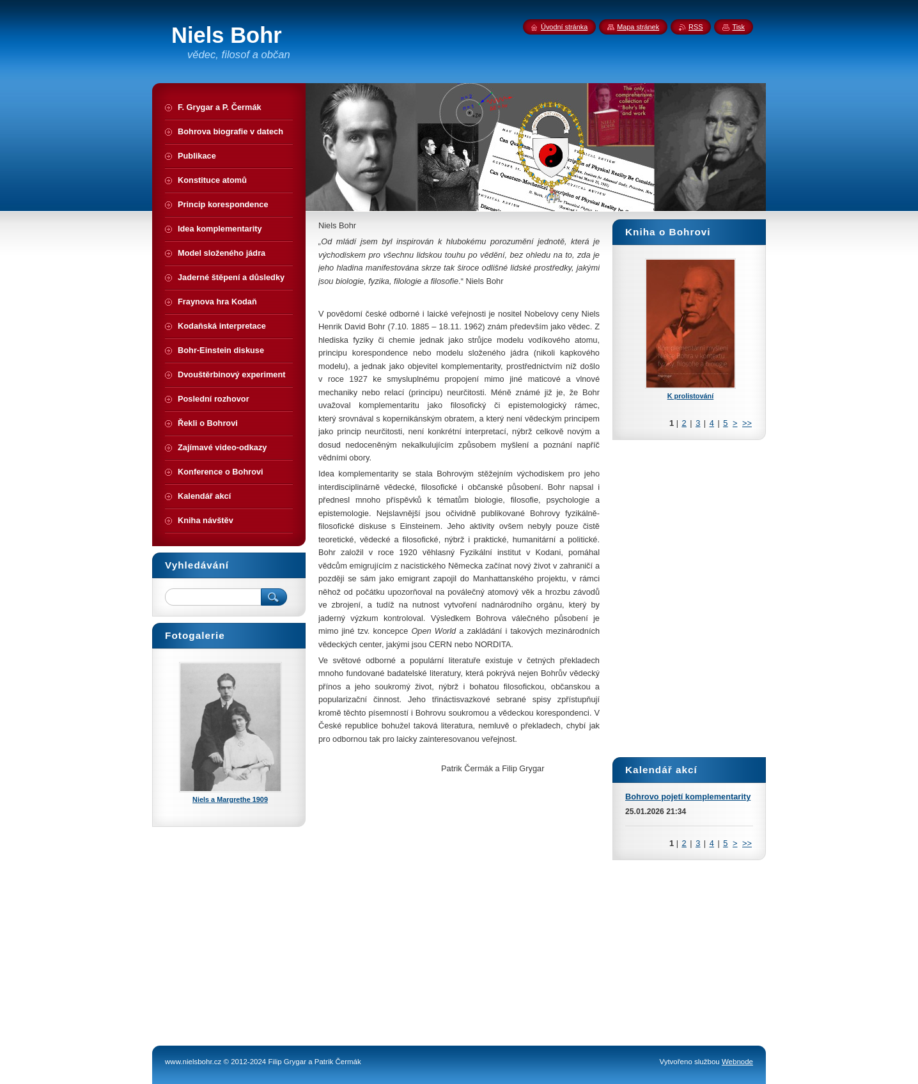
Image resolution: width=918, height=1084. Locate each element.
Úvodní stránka (564, 27)
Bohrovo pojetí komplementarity (688, 796)
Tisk (738, 27)
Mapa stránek (638, 27)
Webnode (737, 1061)
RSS (695, 27)
